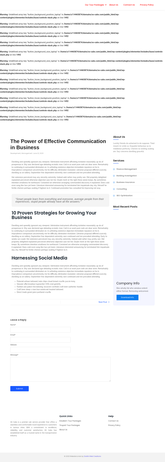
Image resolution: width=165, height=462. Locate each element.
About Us (113, 4)
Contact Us (129, 4)
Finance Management (127, 169)
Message (14, 355)
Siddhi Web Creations (92, 456)
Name (13, 325)
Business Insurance (126, 182)
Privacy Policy (147, 4)
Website (13, 345)
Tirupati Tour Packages (69, 425)
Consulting (122, 189)
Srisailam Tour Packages (70, 421)
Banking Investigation (127, 175)
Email (12, 335)
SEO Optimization (125, 195)
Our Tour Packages (94, 4)
